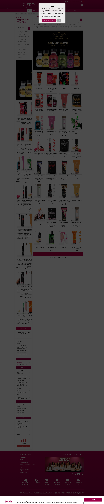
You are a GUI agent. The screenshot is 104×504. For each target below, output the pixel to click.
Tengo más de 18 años (49, 20)
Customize (93, 497)
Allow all (93, 493)
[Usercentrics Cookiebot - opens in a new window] (8, 501)
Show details (20, 501)
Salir (59, 20)
